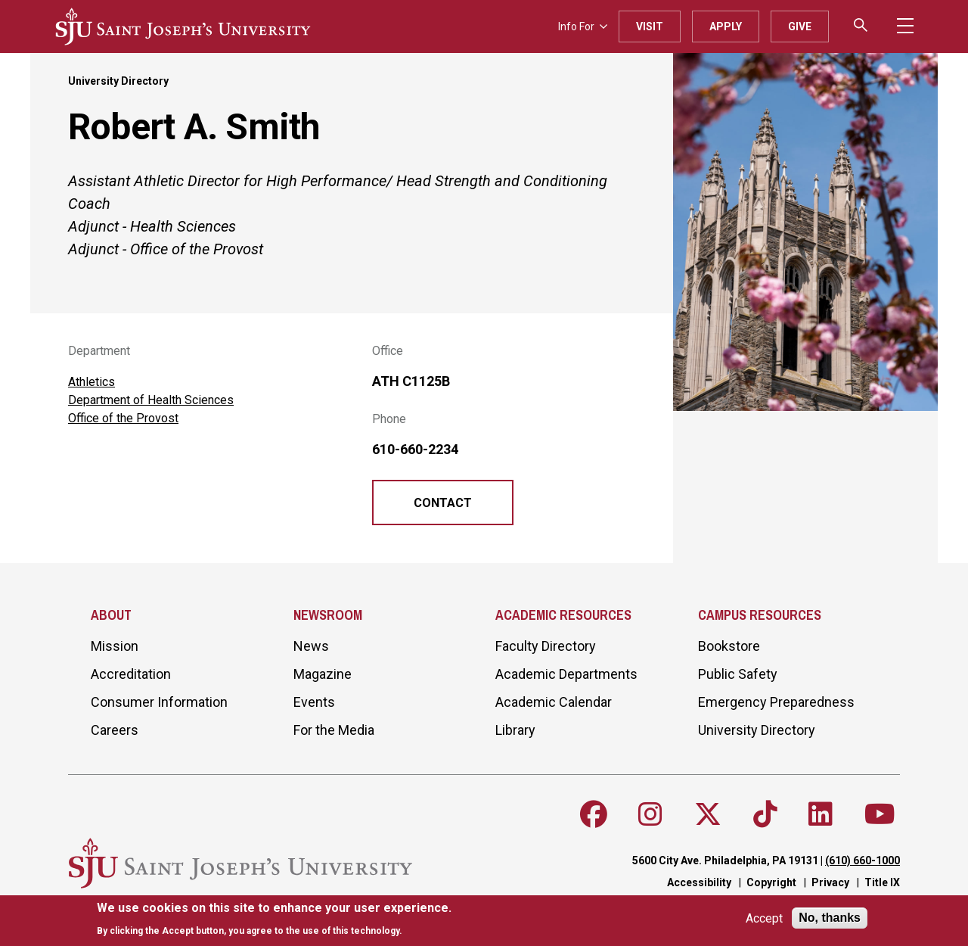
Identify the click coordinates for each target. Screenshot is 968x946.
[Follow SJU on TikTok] (765, 814)
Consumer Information (159, 702)
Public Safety (737, 674)
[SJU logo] (183, 26)
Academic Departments (566, 674)
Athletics (91, 382)
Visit (649, 26)
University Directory (118, 81)
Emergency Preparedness (776, 702)
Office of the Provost (123, 418)
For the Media (333, 730)
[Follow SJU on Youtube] (879, 814)
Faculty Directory (545, 646)
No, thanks (830, 917)
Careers (114, 730)
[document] (274, 919)
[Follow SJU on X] (708, 814)
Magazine (322, 674)
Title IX (882, 882)
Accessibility (699, 882)
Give (799, 26)
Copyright (771, 882)
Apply (725, 26)
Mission (114, 646)
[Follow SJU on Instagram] (650, 814)
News (311, 646)
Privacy (830, 882)
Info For (582, 26)
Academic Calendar (553, 702)
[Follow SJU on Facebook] (593, 814)
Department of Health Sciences (151, 400)
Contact (443, 503)
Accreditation (131, 674)
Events (314, 702)
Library (515, 730)
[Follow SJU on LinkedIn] (820, 814)
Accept (764, 918)
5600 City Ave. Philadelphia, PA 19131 (725, 860)
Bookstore (729, 646)
